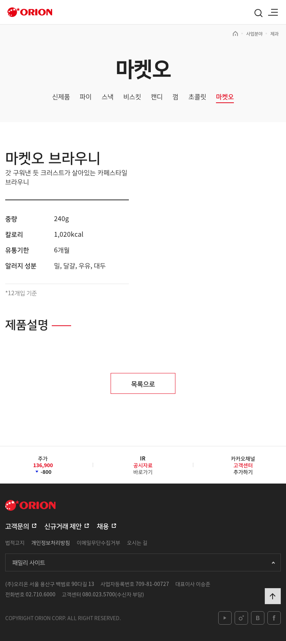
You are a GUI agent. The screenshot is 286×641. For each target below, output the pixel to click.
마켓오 (225, 96)
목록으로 (143, 383)
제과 (274, 33)
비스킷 (132, 96)
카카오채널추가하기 (243, 465)
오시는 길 (137, 542)
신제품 (61, 96)
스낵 (108, 96)
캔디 (157, 96)
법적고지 (15, 542)
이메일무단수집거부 (98, 542)
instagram (241, 618)
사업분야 (254, 33)
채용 (103, 525)
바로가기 (143, 467)
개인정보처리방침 (50, 542)
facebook (274, 618)
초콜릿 (197, 96)
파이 (86, 96)
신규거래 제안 (63, 525)
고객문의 (17, 525)
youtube (225, 618)
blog (257, 618)
